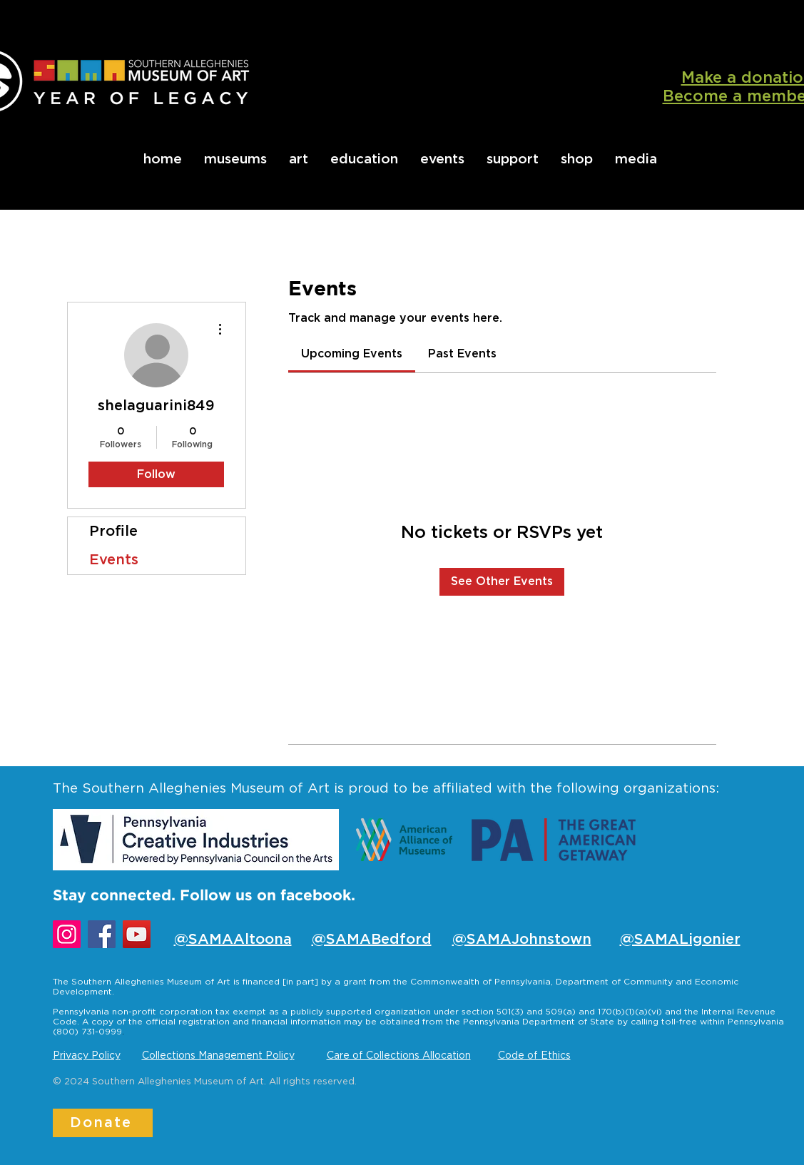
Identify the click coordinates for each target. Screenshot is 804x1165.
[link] (351, 354)
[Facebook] (102, 934)
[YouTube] (137, 934)
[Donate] (103, 1123)
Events (113, 560)
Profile (113, 531)
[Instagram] (67, 934)
